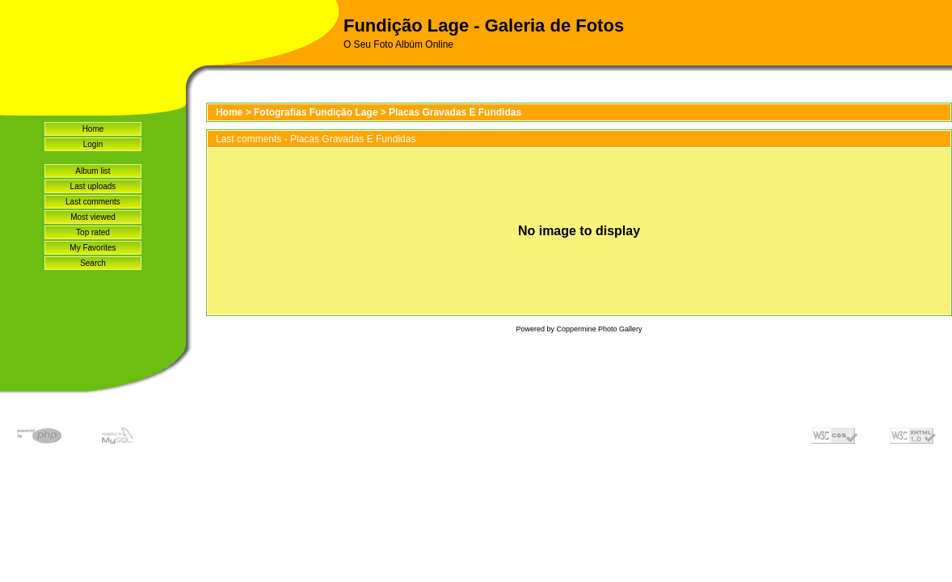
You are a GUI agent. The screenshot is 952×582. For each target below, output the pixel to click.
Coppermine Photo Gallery (599, 329)
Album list (92, 171)
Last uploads (93, 186)
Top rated (93, 232)
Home (93, 128)
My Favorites (93, 247)
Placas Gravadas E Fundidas (455, 112)
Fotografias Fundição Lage (315, 112)
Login (93, 144)
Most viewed (93, 217)
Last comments (92, 201)
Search (93, 263)
